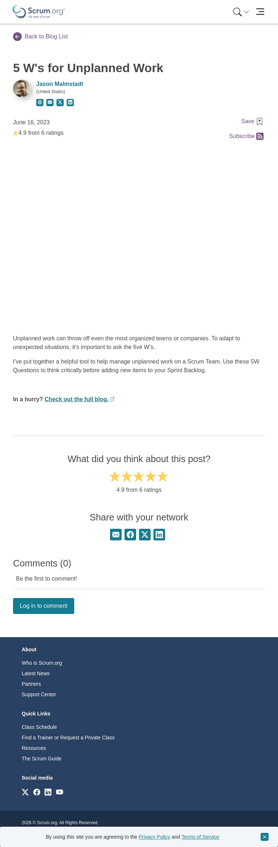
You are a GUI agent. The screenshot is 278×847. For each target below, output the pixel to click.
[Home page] (39, 12)
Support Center (39, 694)
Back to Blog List (40, 36)
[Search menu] (241, 11)
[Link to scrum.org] (25, 792)
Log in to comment (44, 606)
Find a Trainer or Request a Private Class (68, 737)
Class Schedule (39, 727)
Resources (34, 748)
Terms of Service (200, 837)
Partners (31, 684)
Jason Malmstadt (59, 84)
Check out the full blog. (77, 399)
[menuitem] (240, 11)
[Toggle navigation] (260, 11)
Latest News (36, 673)
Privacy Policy (154, 837)
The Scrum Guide (42, 758)
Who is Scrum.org (42, 663)
